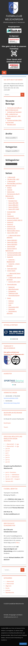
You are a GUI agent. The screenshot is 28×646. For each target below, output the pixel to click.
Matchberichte (10, 592)
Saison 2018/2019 (13, 207)
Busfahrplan (7, 423)
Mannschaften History (13, 230)
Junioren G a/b (11, 228)
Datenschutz (10, 192)
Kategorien (11, 287)
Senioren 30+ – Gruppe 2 (13, 479)
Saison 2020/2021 (12, 240)
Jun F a (7, 455)
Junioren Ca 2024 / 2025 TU (14, 220)
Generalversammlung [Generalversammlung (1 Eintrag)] (11, 164)
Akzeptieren (23, 644)
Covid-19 (10, 303)
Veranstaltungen (12, 284)
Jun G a (8, 460)
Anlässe (9, 187)
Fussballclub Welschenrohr (14, 17)
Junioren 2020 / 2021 (13, 218)
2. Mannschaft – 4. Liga (12, 446)
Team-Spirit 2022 (12, 268)
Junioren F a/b (11, 226)
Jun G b (8, 462)
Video (17, 542)
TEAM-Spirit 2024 (13, 293)
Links (9, 305)
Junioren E (10, 224)
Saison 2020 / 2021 (12, 233)
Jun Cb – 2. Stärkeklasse (12, 477)
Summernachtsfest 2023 (14, 253)
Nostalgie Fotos (12, 201)
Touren (6, 427)
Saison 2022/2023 (12, 244)
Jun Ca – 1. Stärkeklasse (12, 474)
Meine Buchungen (13, 289)
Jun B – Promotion (11, 472)
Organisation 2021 (13, 307)
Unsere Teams (11, 271)
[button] (14, 332)
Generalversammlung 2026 (12, 403)
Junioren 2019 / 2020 (14, 282)
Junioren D (10, 222)
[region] (14, 333)
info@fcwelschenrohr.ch (11, 617)
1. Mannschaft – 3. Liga (12, 444)
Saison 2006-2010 (13, 205)
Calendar (9, 190)
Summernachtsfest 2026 (14, 255)
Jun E (7, 453)
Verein (9, 298)
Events (7, 588)
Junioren (8, 590)
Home (9, 214)
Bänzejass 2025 (11, 124)
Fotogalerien (10, 198)
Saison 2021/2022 (12, 242)
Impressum (10, 216)
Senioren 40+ (9, 481)
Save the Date (11, 246)
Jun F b (7, 457)
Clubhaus (11, 301)
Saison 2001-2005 (13, 203)
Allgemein (8, 586)
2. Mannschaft (11, 181)
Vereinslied (11, 309)
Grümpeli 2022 (11, 212)
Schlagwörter (12, 291)
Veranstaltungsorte (13, 295)
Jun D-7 (8, 451)
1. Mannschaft (11, 177)
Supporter (10, 257)
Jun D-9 (8, 448)
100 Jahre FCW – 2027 (13, 179)
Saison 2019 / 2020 (13, 209)
